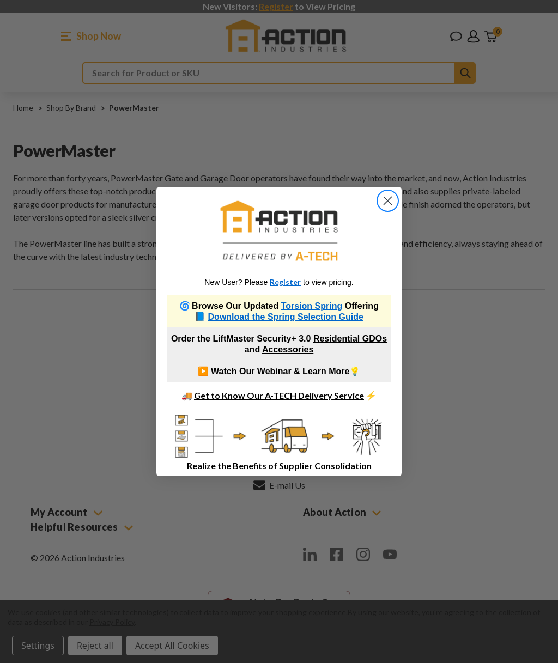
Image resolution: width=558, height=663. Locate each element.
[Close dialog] (387, 200)
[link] (279, 231)
